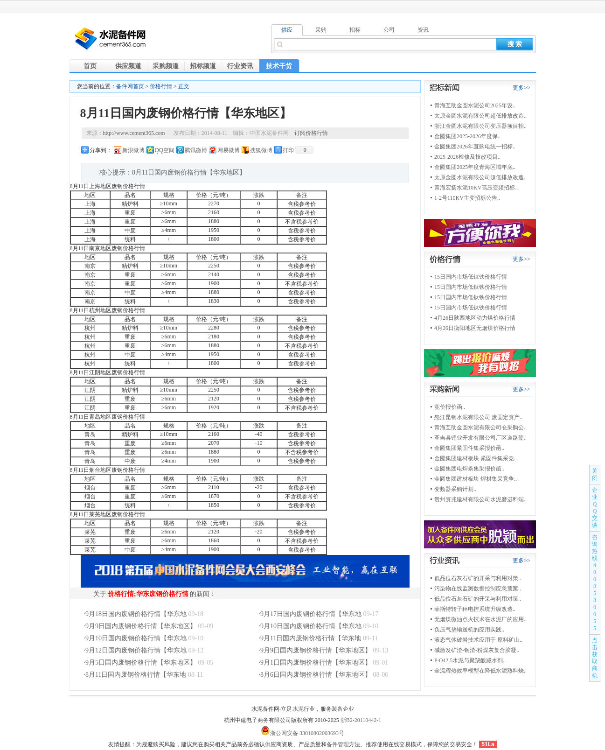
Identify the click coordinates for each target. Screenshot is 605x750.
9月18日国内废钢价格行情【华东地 (136, 613)
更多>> (521, 87)
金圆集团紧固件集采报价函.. (469, 448)
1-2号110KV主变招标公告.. (467, 198)
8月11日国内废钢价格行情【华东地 (135, 674)
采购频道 (166, 66)
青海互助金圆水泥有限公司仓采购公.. (480, 427)
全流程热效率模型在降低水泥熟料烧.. (480, 670)
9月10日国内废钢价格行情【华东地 (311, 626)
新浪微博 (133, 150)
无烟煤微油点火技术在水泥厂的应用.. (480, 619)
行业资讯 (240, 66)
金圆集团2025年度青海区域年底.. (474, 167)
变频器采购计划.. (455, 489)
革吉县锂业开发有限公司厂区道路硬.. (480, 438)
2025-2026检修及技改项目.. (467, 157)
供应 (286, 30)
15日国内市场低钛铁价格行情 (470, 276)
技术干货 (279, 66)
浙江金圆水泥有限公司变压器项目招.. (480, 126)
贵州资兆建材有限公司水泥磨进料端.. (480, 499)
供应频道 (128, 66)
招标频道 (203, 66)
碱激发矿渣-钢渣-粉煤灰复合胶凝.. (476, 650)
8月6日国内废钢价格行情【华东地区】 (315, 674)
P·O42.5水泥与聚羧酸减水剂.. (470, 660)
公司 (389, 30)
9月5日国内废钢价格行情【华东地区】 (140, 662)
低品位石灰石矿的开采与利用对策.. (477, 578)
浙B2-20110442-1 (361, 720)
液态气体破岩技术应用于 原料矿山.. (478, 640)
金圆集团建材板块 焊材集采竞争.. (475, 479)
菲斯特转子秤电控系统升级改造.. (474, 609)
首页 (90, 66)
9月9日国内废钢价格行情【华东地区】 (140, 626)
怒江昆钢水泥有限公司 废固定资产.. (478, 417)
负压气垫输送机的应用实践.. (469, 629)
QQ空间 (165, 150)
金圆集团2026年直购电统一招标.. (474, 146)
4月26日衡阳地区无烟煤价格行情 (474, 328)
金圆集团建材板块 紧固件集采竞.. (475, 458)
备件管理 (338, 744)
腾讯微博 (196, 150)
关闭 (595, 474)
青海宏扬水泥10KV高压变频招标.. (476, 187)
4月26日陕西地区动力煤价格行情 (474, 318)
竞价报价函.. (449, 407)
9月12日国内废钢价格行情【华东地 (136, 650)
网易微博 (228, 150)
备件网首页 (130, 86)
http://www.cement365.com (134, 133)
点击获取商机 (595, 658)
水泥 (298, 709)
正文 (183, 86)
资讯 (423, 30)
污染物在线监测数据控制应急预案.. (477, 588)
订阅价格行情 (311, 133)
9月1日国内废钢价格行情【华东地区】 (315, 662)
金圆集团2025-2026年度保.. (467, 136)
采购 (321, 30)
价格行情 (161, 86)
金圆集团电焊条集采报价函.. (469, 468)
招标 (355, 30)
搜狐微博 (261, 150)
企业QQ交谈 (595, 507)
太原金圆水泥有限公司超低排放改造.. (480, 115)
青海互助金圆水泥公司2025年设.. (474, 105)
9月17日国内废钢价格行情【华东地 (311, 613)
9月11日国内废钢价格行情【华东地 (310, 638)
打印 (288, 150)
